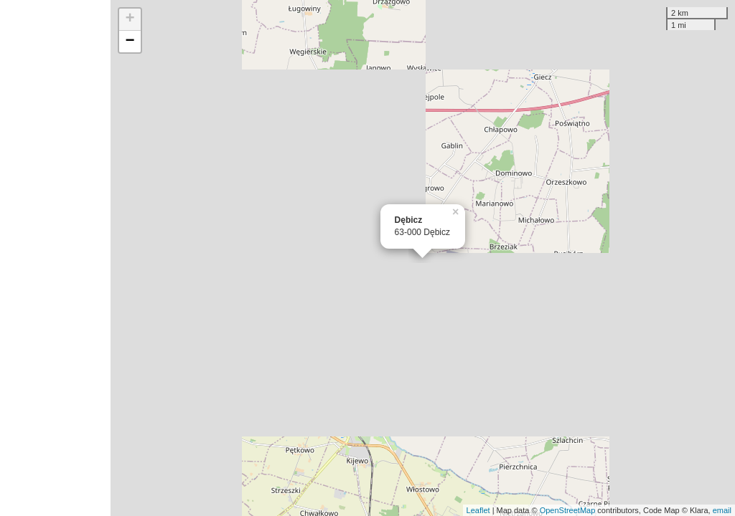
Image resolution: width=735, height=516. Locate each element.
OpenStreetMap (568, 510)
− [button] (130, 41)
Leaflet (478, 510)
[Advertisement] (55, 258)
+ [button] (130, 19)
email (722, 510)
